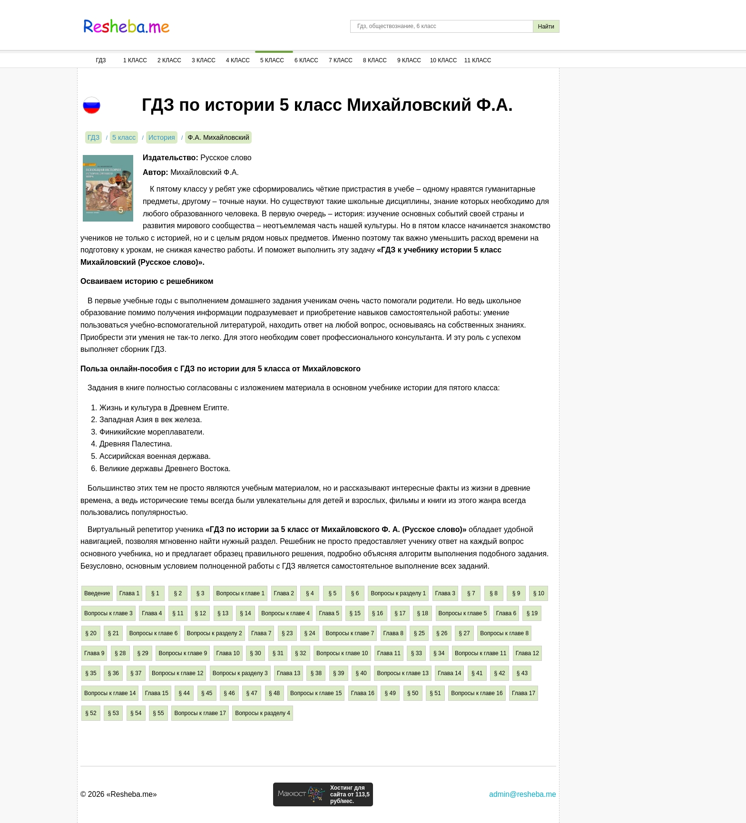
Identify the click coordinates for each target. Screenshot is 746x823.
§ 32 (300, 653)
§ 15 (354, 613)
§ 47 (251, 693)
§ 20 (90, 633)
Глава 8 (393, 633)
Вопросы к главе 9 (182, 653)
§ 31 (278, 653)
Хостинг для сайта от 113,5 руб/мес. (350, 794)
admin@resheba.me (522, 794)
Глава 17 (523, 693)
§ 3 (200, 593)
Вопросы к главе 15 (316, 693)
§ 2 (178, 593)
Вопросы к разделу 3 (240, 673)
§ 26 (441, 633)
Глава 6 (506, 613)
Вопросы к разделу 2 (214, 633)
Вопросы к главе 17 (200, 713)
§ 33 (416, 653)
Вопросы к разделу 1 (398, 593)
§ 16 (377, 613)
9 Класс (409, 60)
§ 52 (90, 713)
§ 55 (158, 713)
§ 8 (494, 593)
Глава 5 (329, 613)
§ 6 (355, 593)
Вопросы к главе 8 (504, 633)
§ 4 (310, 593)
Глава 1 (129, 593)
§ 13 (222, 613)
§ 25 (419, 633)
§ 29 (142, 653)
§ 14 (245, 613)
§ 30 (255, 653)
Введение (97, 593)
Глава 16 (362, 693)
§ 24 (309, 633)
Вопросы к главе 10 (342, 653)
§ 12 (200, 613)
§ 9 (516, 593)
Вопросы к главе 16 (476, 693)
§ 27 (464, 633)
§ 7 (471, 593)
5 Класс (272, 60)
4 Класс (238, 60)
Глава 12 (527, 653)
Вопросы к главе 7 (349, 633)
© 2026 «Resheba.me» (118, 794)
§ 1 (155, 593)
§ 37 (135, 673)
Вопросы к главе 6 (153, 633)
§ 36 (113, 673)
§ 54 (135, 713)
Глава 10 (228, 653)
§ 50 (412, 693)
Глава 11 (389, 653)
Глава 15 (156, 693)
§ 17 (399, 613)
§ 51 (435, 693)
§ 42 (499, 673)
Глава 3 (445, 593)
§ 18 (422, 613)
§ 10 (538, 593)
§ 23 (287, 633)
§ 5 (332, 593)
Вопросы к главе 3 (108, 613)
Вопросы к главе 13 (402, 673)
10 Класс (443, 60)
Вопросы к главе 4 (285, 613)
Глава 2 (284, 593)
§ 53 (113, 713)
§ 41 (476, 673)
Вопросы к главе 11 (480, 653)
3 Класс (204, 60)
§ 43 (522, 673)
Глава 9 (94, 653)
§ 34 (438, 653)
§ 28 (120, 653)
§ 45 (206, 693)
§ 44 (184, 693)
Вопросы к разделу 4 (262, 713)
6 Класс (306, 60)
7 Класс (341, 60)
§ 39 (338, 673)
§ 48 (274, 693)
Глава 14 (449, 673)
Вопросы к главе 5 (463, 613)
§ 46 (229, 693)
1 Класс (135, 60)
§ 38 (316, 673)
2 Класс (169, 60)
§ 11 (177, 613)
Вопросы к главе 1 (240, 593)
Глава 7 (261, 633)
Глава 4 (152, 613)
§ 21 (113, 633)
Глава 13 (288, 673)
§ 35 (90, 673)
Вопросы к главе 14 (110, 693)
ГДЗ (101, 60)
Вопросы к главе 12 (177, 673)
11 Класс (477, 60)
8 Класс (375, 60)
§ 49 (390, 693)
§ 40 (360, 673)
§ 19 (532, 613)
